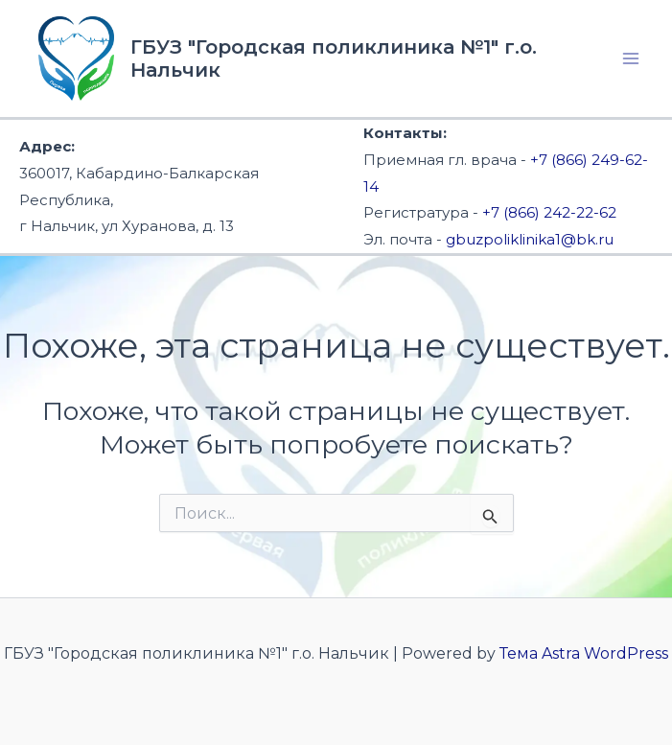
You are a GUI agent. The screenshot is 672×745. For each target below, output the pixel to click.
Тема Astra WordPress (583, 653)
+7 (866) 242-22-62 (549, 212)
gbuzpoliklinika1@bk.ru (530, 239)
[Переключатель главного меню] (632, 58)
